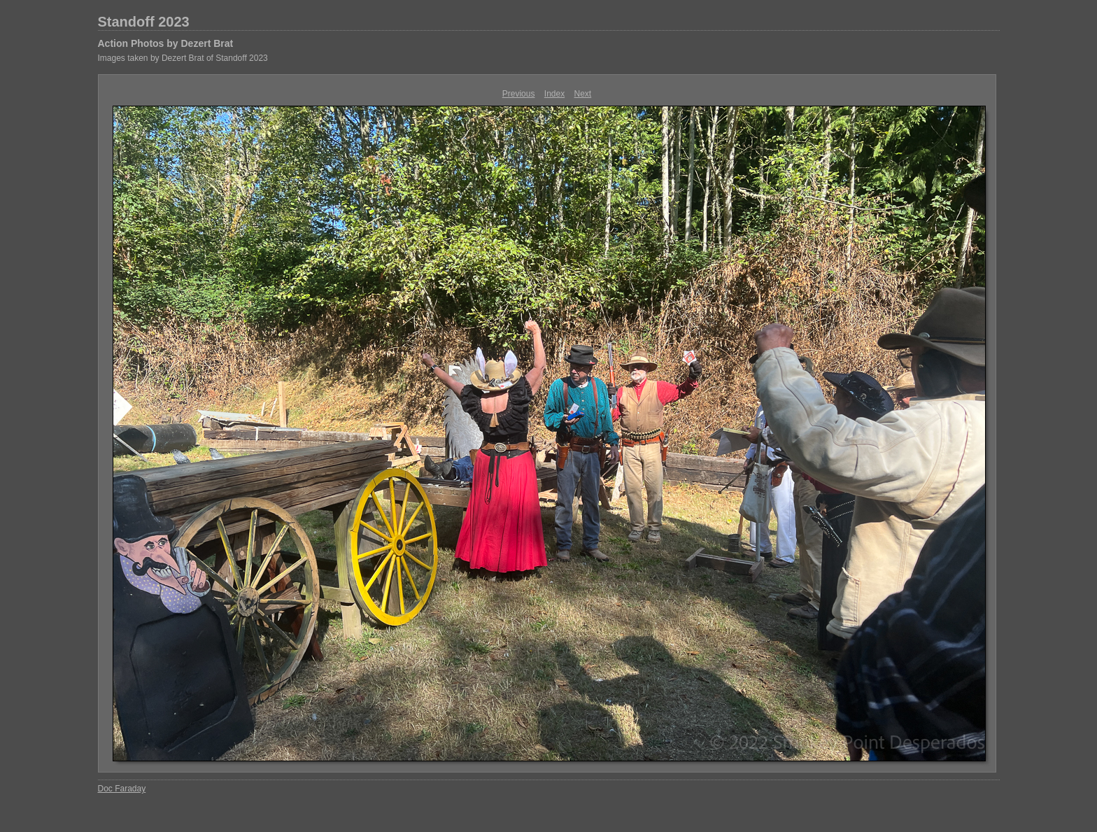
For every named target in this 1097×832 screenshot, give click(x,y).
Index (554, 94)
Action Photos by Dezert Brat (166, 43)
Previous (518, 94)
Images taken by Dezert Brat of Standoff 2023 (183, 58)
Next (583, 94)
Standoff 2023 (144, 21)
